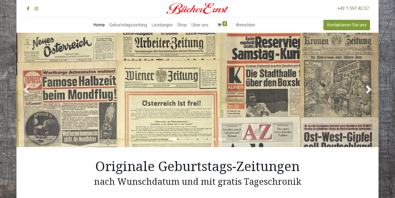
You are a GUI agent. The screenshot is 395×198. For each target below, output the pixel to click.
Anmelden (245, 25)
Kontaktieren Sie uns (346, 25)
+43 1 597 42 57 (353, 8)
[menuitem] (99, 25)
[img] (31, 90)
